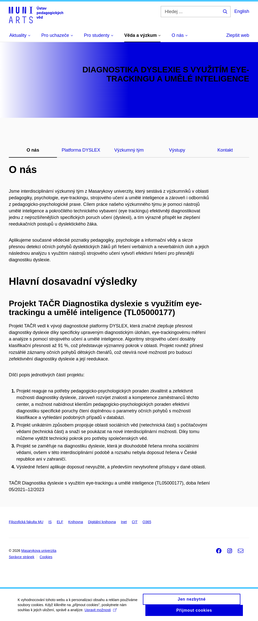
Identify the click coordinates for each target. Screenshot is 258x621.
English (241, 11)
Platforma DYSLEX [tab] (81, 150)
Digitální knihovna (102, 522)
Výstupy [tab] (177, 150)
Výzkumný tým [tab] (129, 150)
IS (50, 522)
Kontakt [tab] (225, 150)
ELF (60, 522)
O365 (147, 522)
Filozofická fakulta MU (26, 522)
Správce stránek (21, 557)
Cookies (46, 557)
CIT (135, 522)
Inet (124, 522)
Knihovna (75, 522)
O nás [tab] (32, 150)
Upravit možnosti (100, 612)
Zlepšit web (237, 35)
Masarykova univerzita (38, 551)
